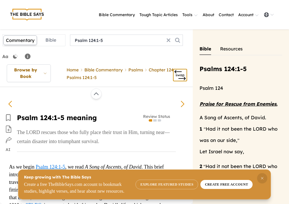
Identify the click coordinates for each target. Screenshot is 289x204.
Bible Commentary (117, 14)
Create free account (226, 184)
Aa (5, 56)
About (208, 14)
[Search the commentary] (177, 40)
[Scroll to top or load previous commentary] (96, 93)
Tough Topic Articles (158, 14)
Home (73, 70)
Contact (226, 14)
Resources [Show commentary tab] (231, 49)
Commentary (20, 40)
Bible (50, 40)
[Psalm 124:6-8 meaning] (182, 104)
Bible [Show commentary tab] (205, 49)
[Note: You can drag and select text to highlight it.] (27, 56)
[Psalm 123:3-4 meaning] (10, 104)
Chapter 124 (161, 70)
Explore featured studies (166, 184)
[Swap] (180, 75)
